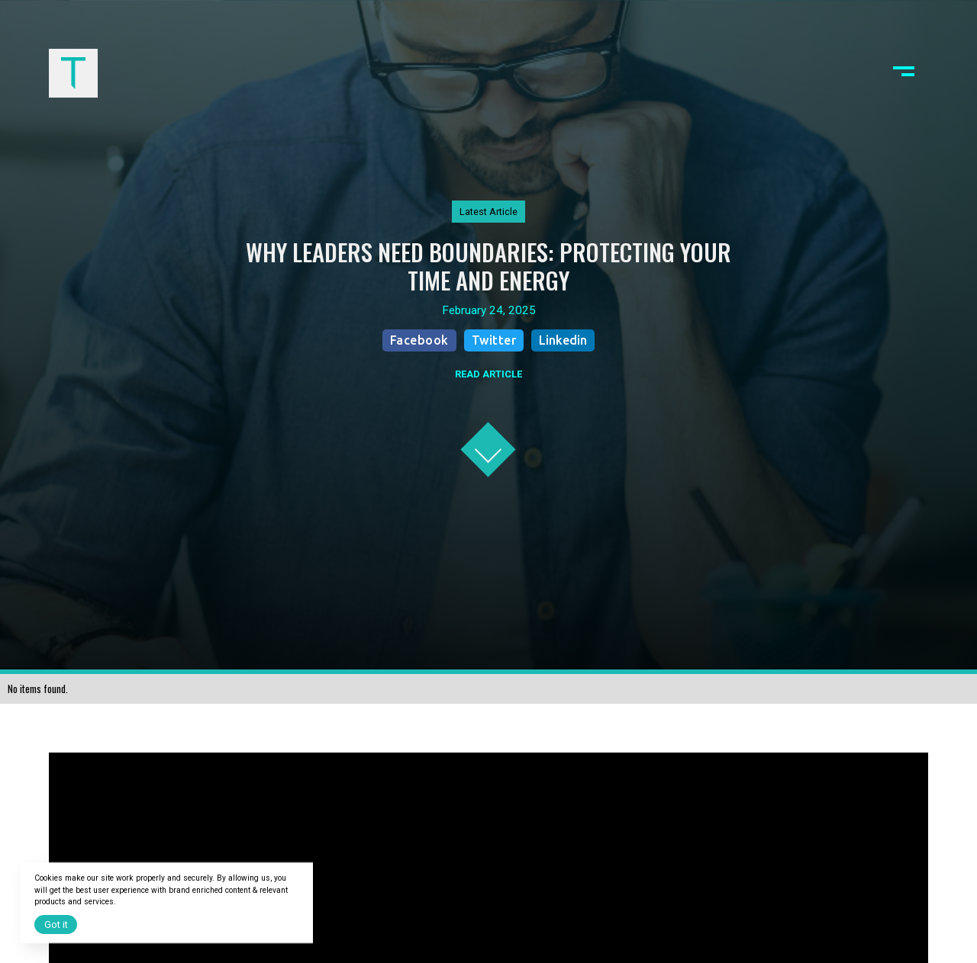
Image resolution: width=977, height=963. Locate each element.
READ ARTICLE (488, 374)
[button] (903, 73)
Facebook (419, 340)
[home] (73, 73)
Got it (56, 924)
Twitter (494, 340)
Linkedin (563, 340)
